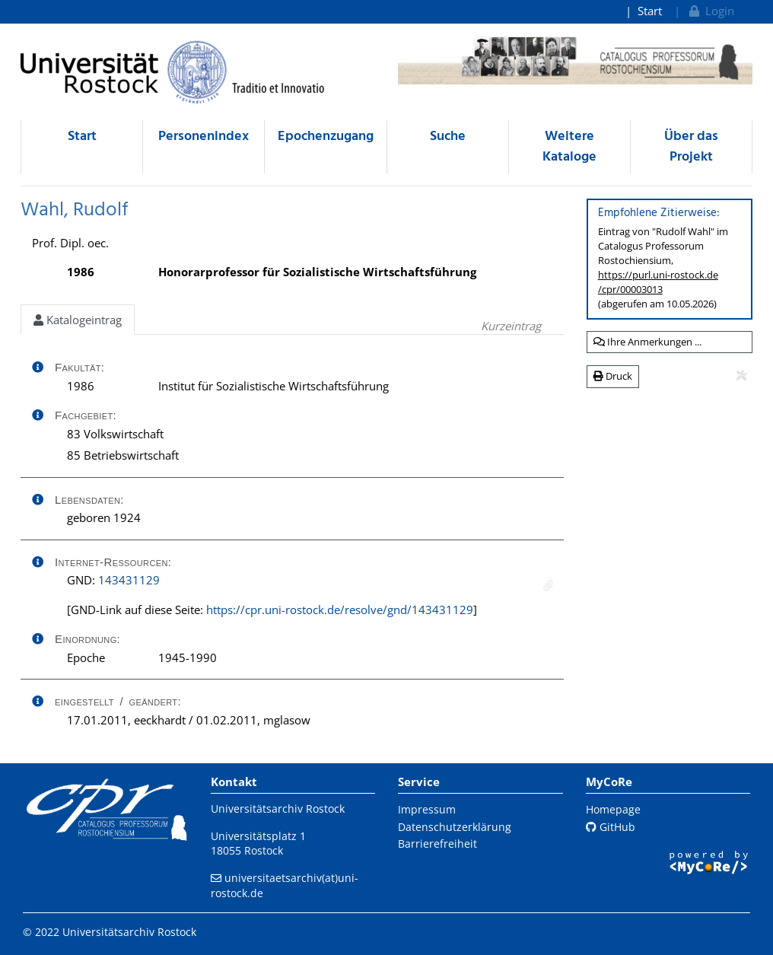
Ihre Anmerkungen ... (647, 342)
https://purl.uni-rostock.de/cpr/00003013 (658, 282)
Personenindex (203, 137)
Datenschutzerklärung (454, 827)
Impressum (427, 809)
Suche (448, 137)
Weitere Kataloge (569, 147)
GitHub (610, 827)
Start (650, 10)
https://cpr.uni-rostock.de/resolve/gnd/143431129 (339, 609)
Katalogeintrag (77, 319)
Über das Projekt (691, 147)
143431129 (129, 579)
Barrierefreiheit (437, 843)
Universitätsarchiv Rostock (278, 808)
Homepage (613, 809)
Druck (612, 376)
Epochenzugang (326, 137)
